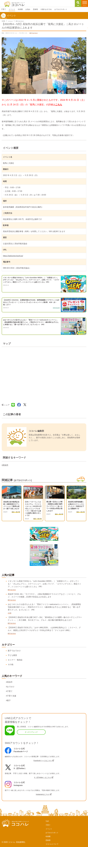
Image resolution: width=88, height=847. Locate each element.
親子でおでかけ (14, 651)
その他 (10, 664)
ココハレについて (52, 844)
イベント (49, 829)
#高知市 (5, 465)
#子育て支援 (11, 696)
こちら (58, 104)
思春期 (48, 840)
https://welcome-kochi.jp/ (13, 256)
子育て (48, 825)
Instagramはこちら (42, 794)
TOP (47, 821)
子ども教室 (12, 655)
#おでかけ (10, 687)
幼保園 (48, 836)
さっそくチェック (31, 732)
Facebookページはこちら (42, 760)
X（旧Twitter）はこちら (42, 777)
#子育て (9, 691)
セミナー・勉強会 (15, 660)
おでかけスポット (52, 833)
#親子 (8, 700)
